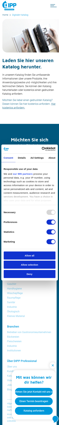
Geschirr (11, 283)
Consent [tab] (8, 157)
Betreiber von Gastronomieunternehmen (29, 332)
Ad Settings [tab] (37, 157)
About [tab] (51, 157)
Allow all (29, 255)
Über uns (12, 366)
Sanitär (11, 302)
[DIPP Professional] (10, 5)
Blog (9, 389)
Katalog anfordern (34, 410)
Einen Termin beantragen (34, 401)
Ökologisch (13, 311)
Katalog (11, 375)
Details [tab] (22, 157)
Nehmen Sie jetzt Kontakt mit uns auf (34, 391)
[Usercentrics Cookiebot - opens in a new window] (42, 149)
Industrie (12, 306)
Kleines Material (16, 316)
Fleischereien (14, 341)
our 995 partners (23, 174)
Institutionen (14, 350)
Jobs (10, 384)
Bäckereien (13, 336)
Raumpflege (13, 297)
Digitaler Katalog (20, 15)
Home (5, 15)
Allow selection (29, 264)
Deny (29, 274)
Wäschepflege (15, 293)
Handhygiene (14, 288)
